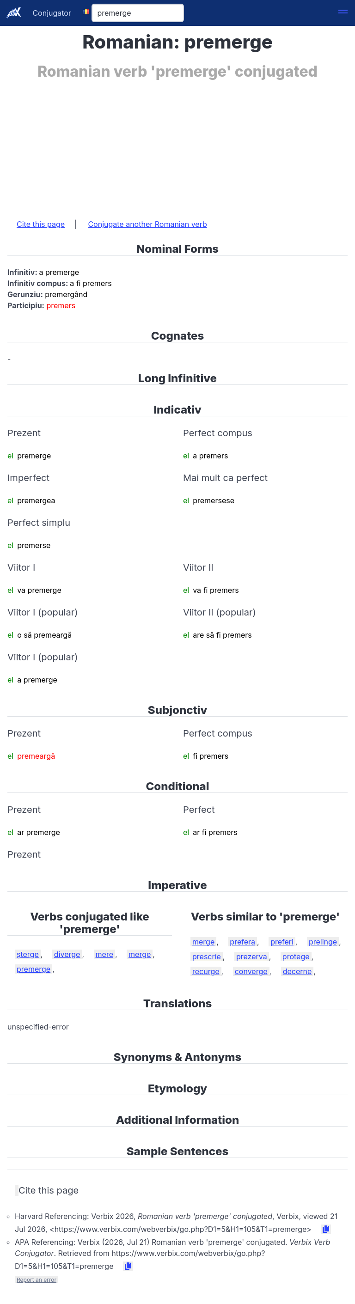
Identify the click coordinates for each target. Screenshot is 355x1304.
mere (104, 954)
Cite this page (41, 224)
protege (296, 956)
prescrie (206, 956)
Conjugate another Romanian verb (147, 224)
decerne (297, 971)
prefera (242, 941)
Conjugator (51, 13)
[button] (343, 13)
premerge (33, 969)
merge (140, 954)
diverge (67, 954)
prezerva (251, 956)
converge (251, 971)
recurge (206, 971)
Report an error (36, 1279)
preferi (282, 941)
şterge (28, 954)
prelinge (323, 941)
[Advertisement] (177, 144)
